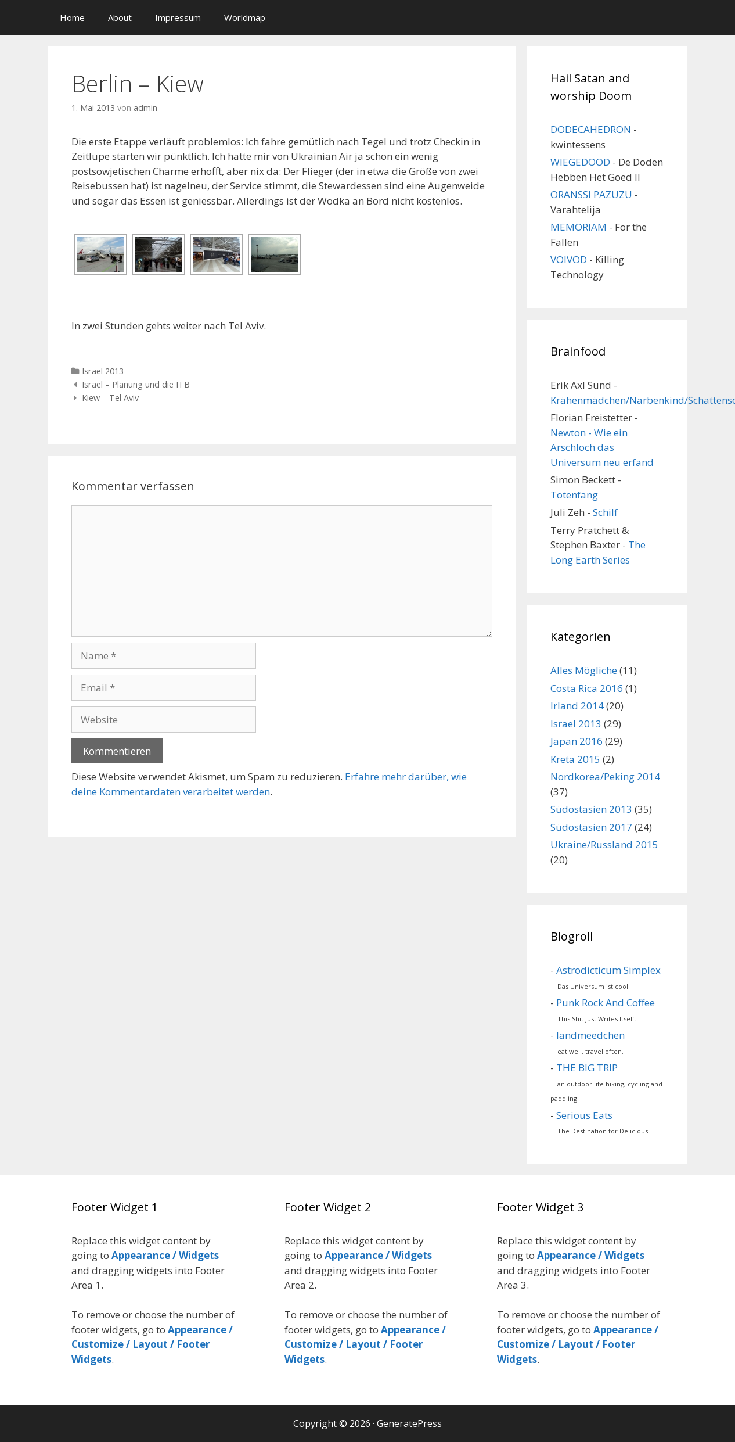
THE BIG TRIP (587, 1067)
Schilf (605, 512)
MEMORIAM (578, 227)
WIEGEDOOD (580, 161)
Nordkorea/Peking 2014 (605, 776)
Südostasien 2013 (591, 809)
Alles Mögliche (583, 670)
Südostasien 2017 (591, 827)
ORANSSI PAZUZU (591, 194)
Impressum (178, 17)
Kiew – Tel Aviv (110, 397)
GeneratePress (409, 1423)
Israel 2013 (103, 370)
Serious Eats (584, 1115)
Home (72, 17)
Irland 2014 (577, 705)
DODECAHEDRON (590, 129)
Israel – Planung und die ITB (136, 384)
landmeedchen (590, 1035)
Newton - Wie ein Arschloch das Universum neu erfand (602, 447)
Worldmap (244, 17)
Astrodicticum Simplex (608, 970)
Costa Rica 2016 (586, 688)
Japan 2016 (576, 741)
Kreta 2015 (575, 759)
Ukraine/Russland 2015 (604, 844)
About (120, 17)
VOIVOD (568, 259)
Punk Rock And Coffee (605, 1002)
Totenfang (574, 494)
